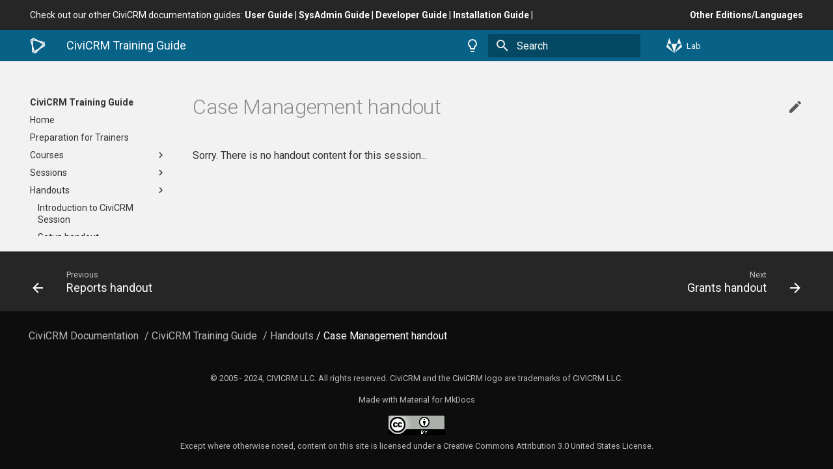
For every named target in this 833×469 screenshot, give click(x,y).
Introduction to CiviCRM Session (85, 214)
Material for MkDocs (437, 400)
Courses (98, 155)
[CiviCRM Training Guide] (38, 46)
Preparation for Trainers (79, 137)
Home (42, 120)
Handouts (98, 190)
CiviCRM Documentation (84, 336)
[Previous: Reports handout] (219, 281)
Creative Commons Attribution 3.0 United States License (547, 446)
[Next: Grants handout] (613, 281)
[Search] (564, 45)
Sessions (98, 172)
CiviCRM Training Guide (81, 102)
